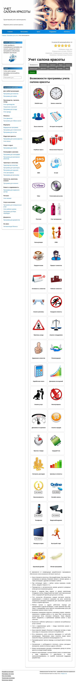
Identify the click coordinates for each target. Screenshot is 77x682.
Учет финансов (8, 118)
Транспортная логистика (11, 165)
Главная (10, 31)
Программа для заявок (10, 96)
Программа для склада (10, 109)
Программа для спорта (10, 148)
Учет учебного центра (10, 209)
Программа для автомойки (11, 175)
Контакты (67, 31)
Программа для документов (12, 220)
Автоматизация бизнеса (11, 226)
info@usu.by (64, 673)
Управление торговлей (10, 107)
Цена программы (6, 675)
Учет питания (7, 198)
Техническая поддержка (8, 678)
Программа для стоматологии (12, 130)
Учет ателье (7, 141)
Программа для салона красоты (13, 139)
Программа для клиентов (11, 93)
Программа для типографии (12, 154)
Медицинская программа (11, 127)
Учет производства (9, 104)
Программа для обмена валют (12, 121)
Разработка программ (8, 671)
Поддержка (52, 31)
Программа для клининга (11, 183)
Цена (38, 31)
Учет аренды (7, 112)
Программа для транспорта (12, 167)
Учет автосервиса (9, 172)
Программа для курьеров (11, 170)
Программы (24, 31)
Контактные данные (7, 680)
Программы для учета (8, 673)
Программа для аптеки (10, 132)
